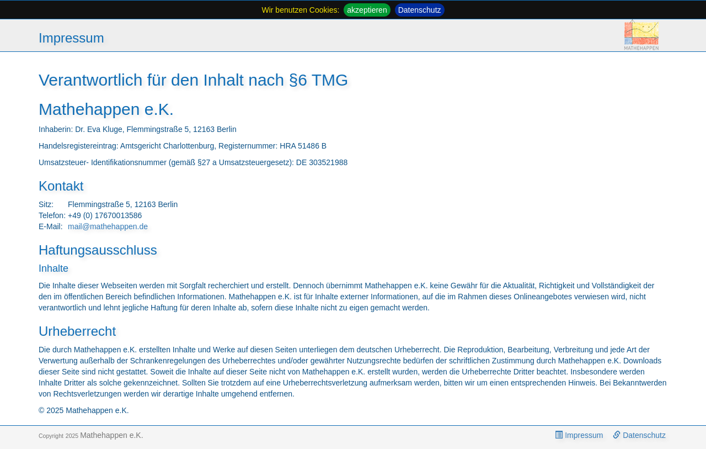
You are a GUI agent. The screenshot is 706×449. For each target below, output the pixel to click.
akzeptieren (367, 10)
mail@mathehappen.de (108, 226)
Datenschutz (419, 10)
